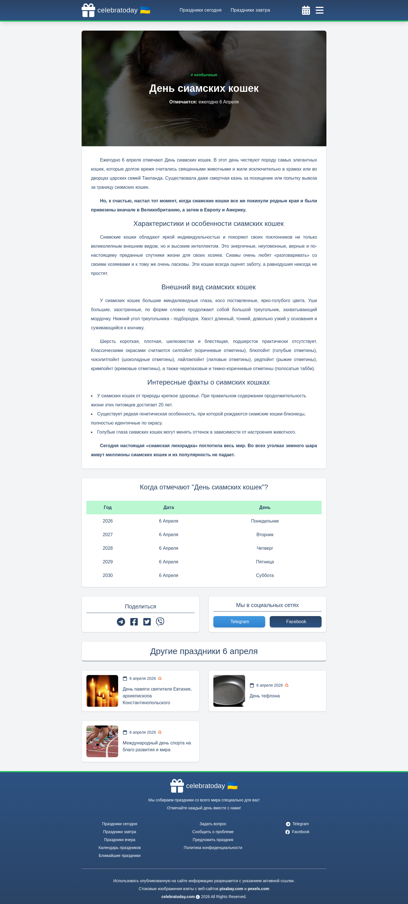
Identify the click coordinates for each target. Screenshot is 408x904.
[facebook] (134, 621)
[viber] (160, 621)
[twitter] (147, 621)
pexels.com (258, 888)
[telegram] (121, 621)
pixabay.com (231, 888)
